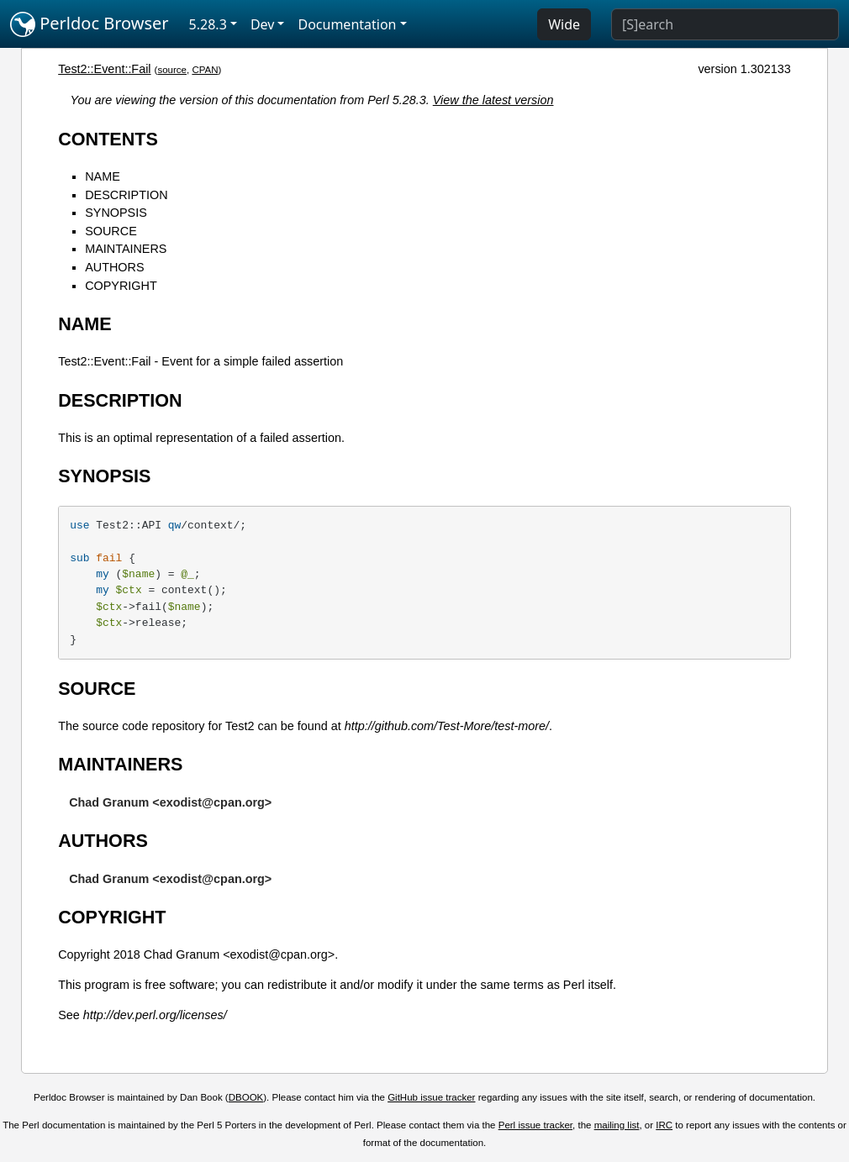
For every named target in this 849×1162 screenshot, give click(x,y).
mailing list (617, 1125)
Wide (564, 24)
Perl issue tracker (535, 1125)
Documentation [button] (347, 24)
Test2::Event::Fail (104, 69)
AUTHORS (114, 267)
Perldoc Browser (89, 24)
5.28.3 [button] (208, 24)
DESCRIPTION (126, 195)
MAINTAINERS (125, 248)
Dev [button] (262, 24)
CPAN (205, 70)
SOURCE (111, 231)
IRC (664, 1125)
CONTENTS (108, 139)
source (172, 70)
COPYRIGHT (121, 285)
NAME (102, 176)
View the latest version (493, 100)
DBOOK (246, 1097)
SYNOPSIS (116, 212)
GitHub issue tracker (431, 1097)
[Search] (725, 24)
